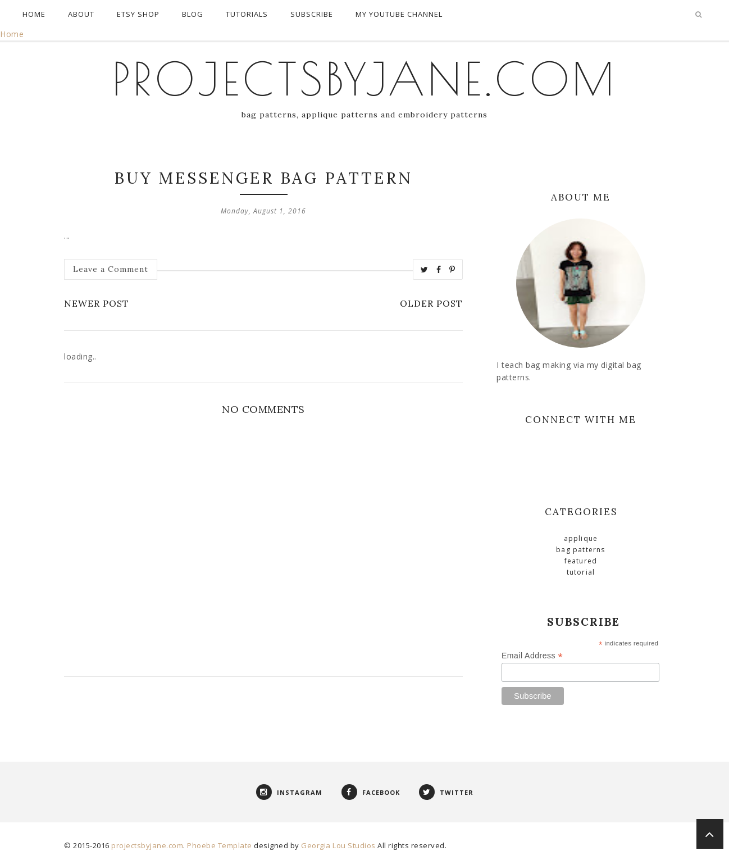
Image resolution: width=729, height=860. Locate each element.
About (81, 14)
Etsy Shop (138, 14)
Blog (192, 14)
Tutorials (247, 14)
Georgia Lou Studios (338, 845)
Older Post (431, 303)
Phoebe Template (219, 845)
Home (33, 14)
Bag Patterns (580, 549)
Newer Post (96, 303)
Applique (581, 538)
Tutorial (581, 572)
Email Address (532, 655)
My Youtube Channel (399, 14)
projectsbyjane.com (364, 78)
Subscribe (311, 14)
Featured (581, 561)
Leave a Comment (110, 269)
